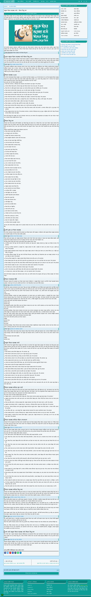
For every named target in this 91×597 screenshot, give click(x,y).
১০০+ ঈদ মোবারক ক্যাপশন (31, 13)
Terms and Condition (32, 593)
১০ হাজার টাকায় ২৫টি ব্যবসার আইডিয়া (70, 48)
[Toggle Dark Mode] (84, 1)
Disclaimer (30, 591)
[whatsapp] (79, 1)
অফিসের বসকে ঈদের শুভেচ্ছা (16, 236)
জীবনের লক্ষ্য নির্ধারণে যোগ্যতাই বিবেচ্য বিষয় (71, 45)
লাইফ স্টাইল (49, 591)
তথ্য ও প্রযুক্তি (49, 593)
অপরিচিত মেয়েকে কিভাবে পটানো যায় (17, 497)
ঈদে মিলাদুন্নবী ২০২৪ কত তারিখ (68, 46)
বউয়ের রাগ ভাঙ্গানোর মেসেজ (16, 427)
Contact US (30, 587)
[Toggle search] (86, 1)
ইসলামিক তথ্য (49, 585)
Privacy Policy (31, 589)
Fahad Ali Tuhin (84, 585)
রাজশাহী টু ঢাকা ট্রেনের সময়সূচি (68, 53)
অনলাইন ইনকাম (50, 589)
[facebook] (81, 1)
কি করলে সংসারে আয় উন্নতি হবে (69, 54)
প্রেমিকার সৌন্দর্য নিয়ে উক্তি (15, 285)
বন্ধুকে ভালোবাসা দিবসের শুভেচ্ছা (17, 516)
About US (30, 585)
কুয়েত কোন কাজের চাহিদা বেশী (68, 51)
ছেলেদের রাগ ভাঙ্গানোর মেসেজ (16, 329)
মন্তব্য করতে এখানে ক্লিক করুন (31, 573)
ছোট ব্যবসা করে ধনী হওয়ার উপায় (69, 49)
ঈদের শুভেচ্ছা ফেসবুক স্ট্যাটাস (16, 64)
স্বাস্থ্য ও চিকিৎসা (49, 587)
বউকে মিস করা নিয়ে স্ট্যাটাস (16, 539)
